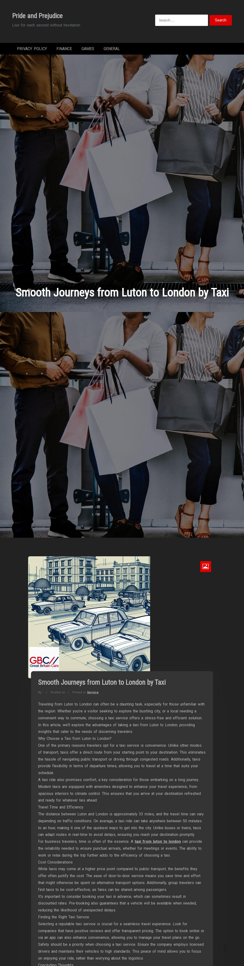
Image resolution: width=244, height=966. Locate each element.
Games (87, 50)
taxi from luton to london (158, 844)
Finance (64, 50)
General (112, 50)
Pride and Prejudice (37, 16)
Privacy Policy (32, 50)
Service (93, 694)
